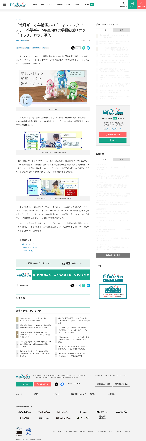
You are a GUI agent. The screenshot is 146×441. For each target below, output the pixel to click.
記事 (42, 5)
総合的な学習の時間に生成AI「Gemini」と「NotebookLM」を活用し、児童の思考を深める (74, 320)
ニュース (34, 4)
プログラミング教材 (23, 48)
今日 (104, 30)
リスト (78, 48)
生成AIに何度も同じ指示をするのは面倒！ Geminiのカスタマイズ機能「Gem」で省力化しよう (35, 353)
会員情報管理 (73, 431)
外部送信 (127, 431)
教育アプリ (36, 48)
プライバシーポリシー (115, 431)
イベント (50, 5)
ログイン (112, 140)
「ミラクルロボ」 (27, 251)
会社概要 (90, 431)
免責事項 (82, 431)
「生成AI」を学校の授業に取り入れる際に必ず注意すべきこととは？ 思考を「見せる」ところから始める (73, 330)
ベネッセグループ (27, 244)
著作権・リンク (62, 431)
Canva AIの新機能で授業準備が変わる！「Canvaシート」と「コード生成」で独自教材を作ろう (35, 334)
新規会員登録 (112, 134)
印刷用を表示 (22, 285)
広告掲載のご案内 (121, 384)
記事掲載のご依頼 (103, 384)
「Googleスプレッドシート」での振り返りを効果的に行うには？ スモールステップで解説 (73, 339)
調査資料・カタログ (64, 4)
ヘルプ (53, 431)
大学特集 (88, 4)
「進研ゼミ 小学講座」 (29, 247)
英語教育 (45, 48)
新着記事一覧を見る (113, 255)
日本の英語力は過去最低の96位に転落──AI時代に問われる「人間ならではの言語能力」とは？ (35, 344)
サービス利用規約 (100, 431)
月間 (121, 30)
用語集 (77, 4)
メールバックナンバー (113, 129)
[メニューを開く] (4, 4)
